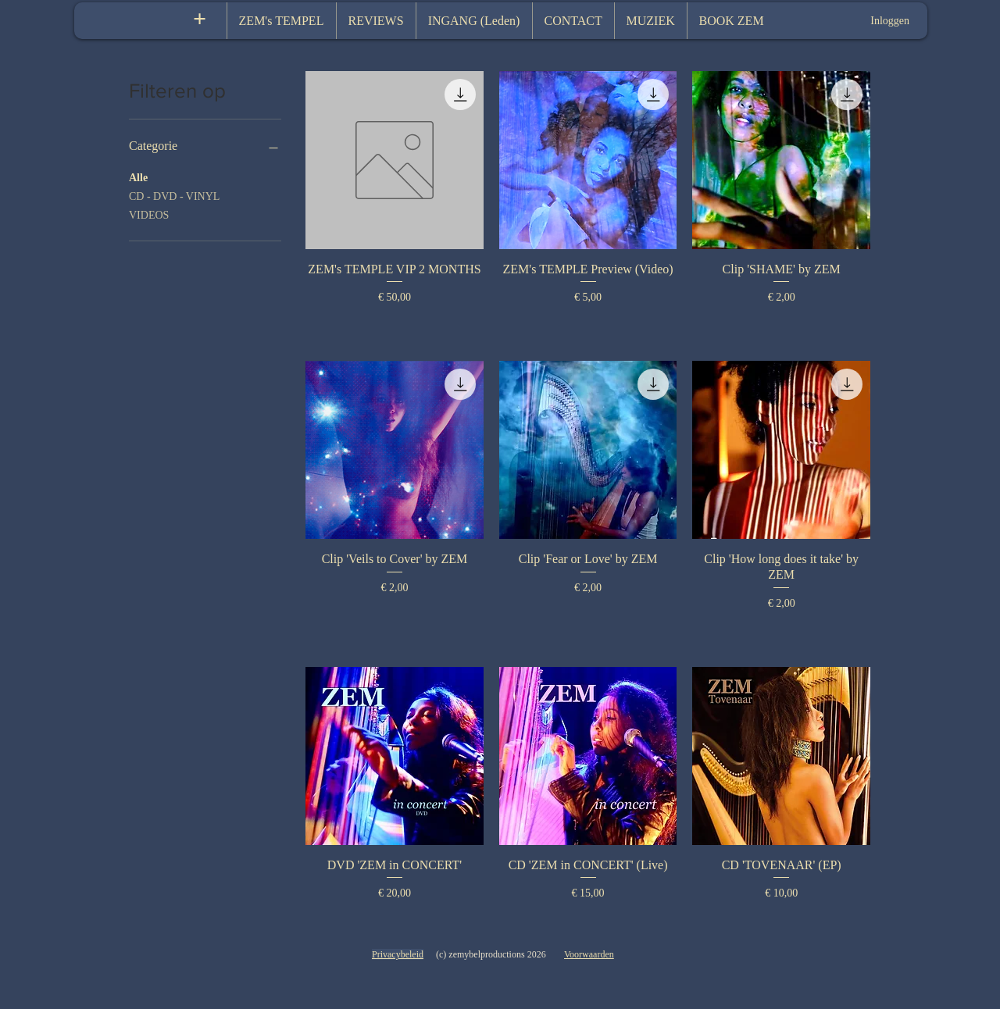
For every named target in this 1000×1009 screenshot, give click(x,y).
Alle (138, 176)
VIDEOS (149, 213)
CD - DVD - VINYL (174, 194)
